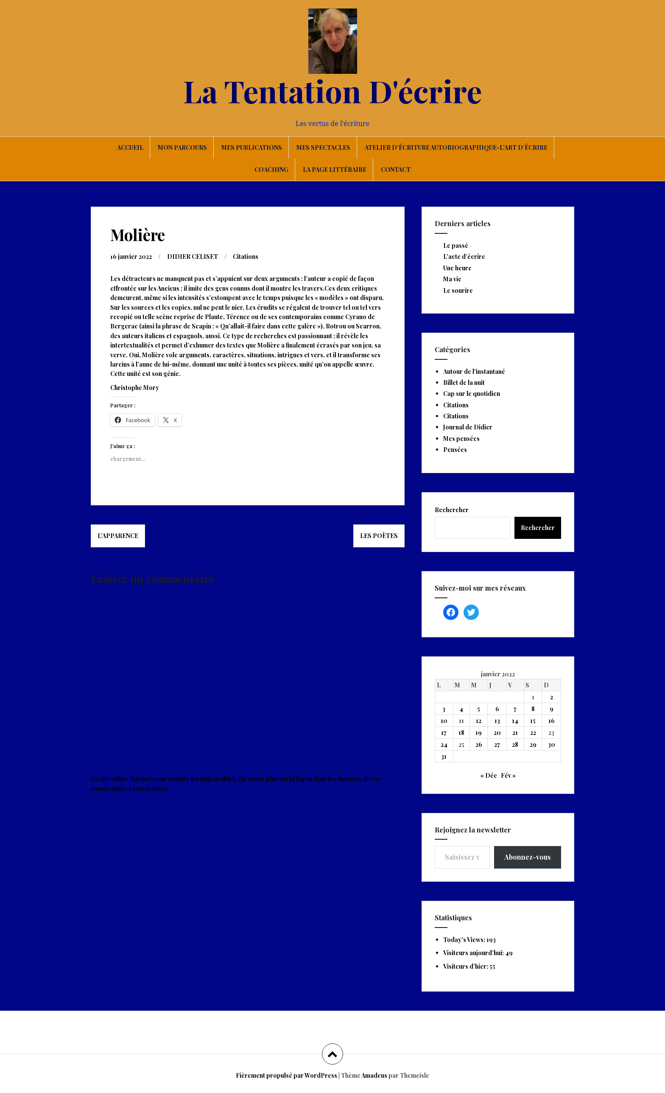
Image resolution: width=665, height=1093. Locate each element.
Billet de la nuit (464, 382)
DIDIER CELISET (192, 256)
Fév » (508, 775)
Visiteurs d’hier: (466, 966)
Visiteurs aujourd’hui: (474, 953)
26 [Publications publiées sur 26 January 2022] (478, 744)
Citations (245, 256)
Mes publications (251, 147)
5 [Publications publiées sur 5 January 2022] (478, 709)
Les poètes (379, 536)
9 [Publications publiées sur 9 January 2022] (551, 709)
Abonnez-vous (527, 856)
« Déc (489, 775)
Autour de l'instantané (474, 371)
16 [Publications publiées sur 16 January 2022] (551, 721)
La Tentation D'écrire (332, 90)
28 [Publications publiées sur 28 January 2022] (515, 744)
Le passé (455, 245)
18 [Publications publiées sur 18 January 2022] (461, 733)
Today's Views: (464, 940)
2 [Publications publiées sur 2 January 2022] (551, 697)
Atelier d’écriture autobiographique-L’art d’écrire (456, 147)
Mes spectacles (323, 147)
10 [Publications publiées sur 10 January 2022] (444, 721)
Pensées (455, 450)
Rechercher (452, 510)
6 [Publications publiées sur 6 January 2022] (497, 709)
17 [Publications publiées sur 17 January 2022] (444, 733)
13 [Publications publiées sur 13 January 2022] (497, 721)
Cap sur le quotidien (471, 394)
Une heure (457, 268)
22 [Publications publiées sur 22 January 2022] (533, 733)
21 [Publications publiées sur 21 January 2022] (515, 733)
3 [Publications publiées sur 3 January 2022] (443, 709)
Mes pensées (461, 438)
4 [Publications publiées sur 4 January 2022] (461, 709)
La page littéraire (334, 169)
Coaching (271, 169)
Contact (396, 169)
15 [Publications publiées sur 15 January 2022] (533, 721)
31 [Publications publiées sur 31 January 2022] (444, 756)
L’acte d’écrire (464, 256)
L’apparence (118, 536)
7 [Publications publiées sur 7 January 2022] (515, 709)
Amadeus (374, 1075)
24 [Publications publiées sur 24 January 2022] (444, 744)
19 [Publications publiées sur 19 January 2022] (478, 733)
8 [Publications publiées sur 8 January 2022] (533, 709)
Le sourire (458, 290)
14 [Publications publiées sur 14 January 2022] (515, 721)
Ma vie (452, 279)
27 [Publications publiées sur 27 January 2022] (497, 744)
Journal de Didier (467, 427)
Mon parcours (182, 147)
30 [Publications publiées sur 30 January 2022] (551, 744)
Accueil (130, 147)
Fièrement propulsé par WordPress (286, 1075)
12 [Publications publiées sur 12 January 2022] (478, 721)
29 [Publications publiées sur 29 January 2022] (533, 744)
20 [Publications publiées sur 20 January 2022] (497, 733)
